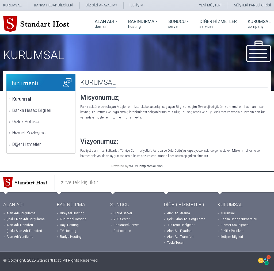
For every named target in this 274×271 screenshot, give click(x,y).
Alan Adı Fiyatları (179, 231)
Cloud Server (122, 213)
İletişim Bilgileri (231, 237)
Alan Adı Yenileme (19, 237)
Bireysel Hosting (72, 213)
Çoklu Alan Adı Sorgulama (25, 219)
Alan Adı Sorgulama (21, 213)
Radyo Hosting (71, 237)
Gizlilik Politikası (26, 121)
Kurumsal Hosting (73, 219)
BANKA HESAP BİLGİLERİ (53, 5)
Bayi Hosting (69, 225)
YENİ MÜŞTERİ (210, 5)
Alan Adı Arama (178, 213)
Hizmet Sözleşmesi (30, 132)
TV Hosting (68, 231)
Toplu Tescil (175, 243)
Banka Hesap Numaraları (238, 219)
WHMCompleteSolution (146, 166)
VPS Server (121, 219)
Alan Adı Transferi (19, 225)
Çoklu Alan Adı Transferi (24, 231)
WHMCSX (264, 260)
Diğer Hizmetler (26, 144)
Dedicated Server (126, 225)
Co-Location (122, 231)
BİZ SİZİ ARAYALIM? (101, 5)
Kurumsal (21, 99)
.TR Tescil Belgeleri (181, 225)
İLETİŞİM (136, 5)
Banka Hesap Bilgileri (31, 110)
